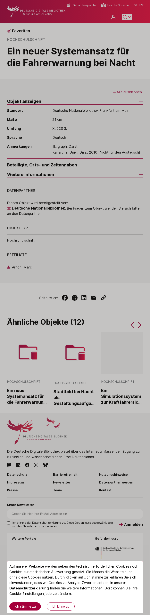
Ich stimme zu (25, 606)
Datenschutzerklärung (29, 588)
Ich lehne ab (61, 606)
